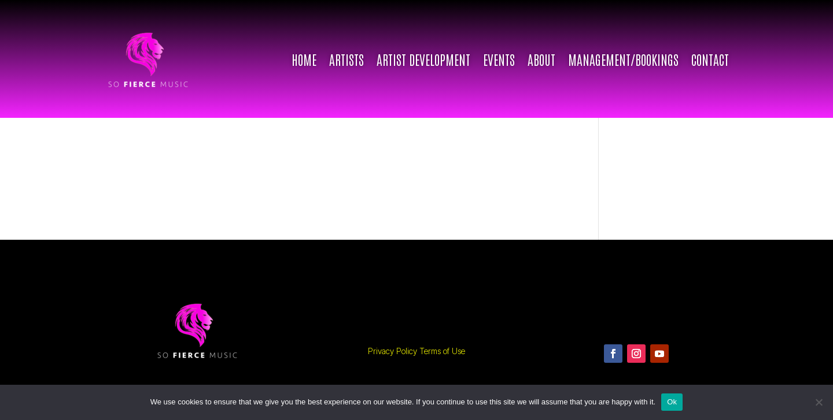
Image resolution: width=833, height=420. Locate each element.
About (541, 59)
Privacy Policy (392, 351)
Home (304, 59)
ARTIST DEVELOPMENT (423, 59)
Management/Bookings (623, 59)
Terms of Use (442, 351)
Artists (346, 59)
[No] (818, 402)
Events (499, 59)
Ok (672, 401)
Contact (710, 59)
